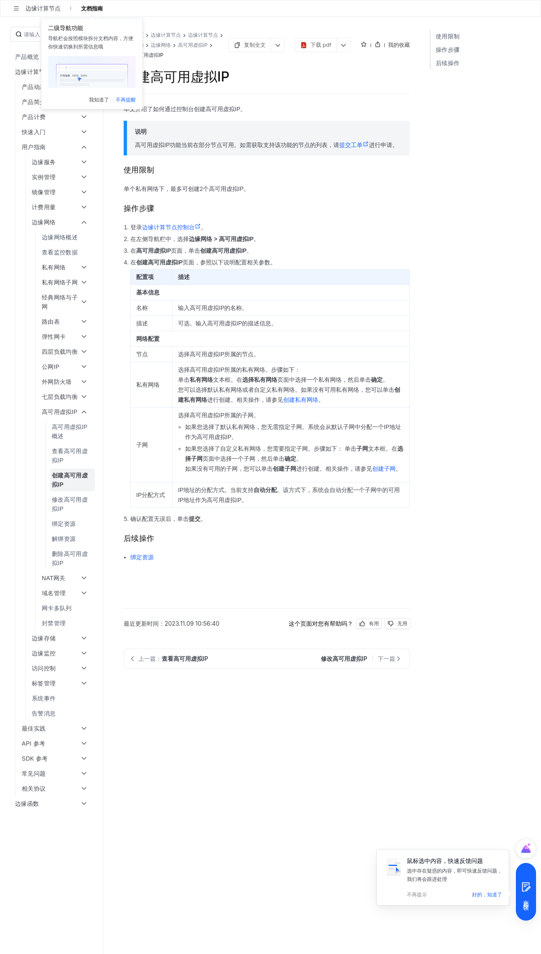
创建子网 (384, 468)
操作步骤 (448, 49)
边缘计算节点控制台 (171, 227)
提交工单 (354, 145)
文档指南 (92, 8)
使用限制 (448, 36)
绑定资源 (142, 557)
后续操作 (448, 62)
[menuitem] (52, 237)
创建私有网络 (300, 399)
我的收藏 (399, 44)
